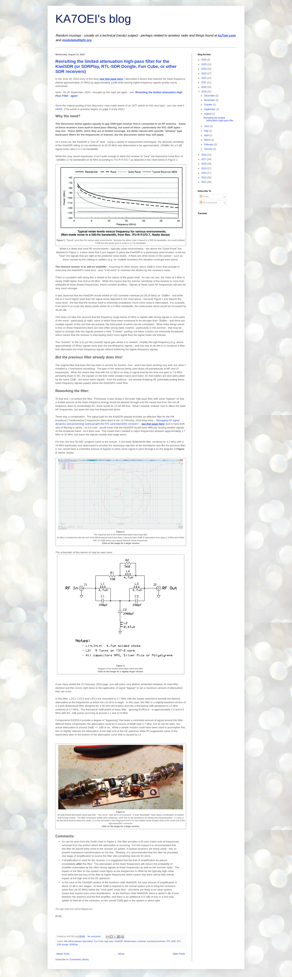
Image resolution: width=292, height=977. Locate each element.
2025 (204, 64)
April (206, 135)
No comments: (95, 936)
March (207, 139)
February (209, 144)
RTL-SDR (171, 941)
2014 (204, 173)
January (208, 149)
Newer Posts (63, 953)
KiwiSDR (119, 941)
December (210, 95)
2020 (204, 87)
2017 (204, 159)
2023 (204, 73)
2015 (204, 168)
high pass (108, 941)
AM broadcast (74, 941)
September (210, 109)
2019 (204, 91)
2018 (204, 154)
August (208, 113)
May (206, 131)
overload (142, 941)
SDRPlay (73, 944)
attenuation (87, 941)
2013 (204, 177)
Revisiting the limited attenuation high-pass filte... (219, 119)
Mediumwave (130, 941)
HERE (59, 109)
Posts (204, 196)
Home (121, 953)
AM (65, 941)
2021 (204, 82)
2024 (204, 68)
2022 (204, 78)
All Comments (208, 202)
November (210, 100)
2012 (204, 182)
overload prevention (156, 941)
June (207, 126)
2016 (204, 163)
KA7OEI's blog (93, 18)
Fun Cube (98, 941)
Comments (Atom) (79, 959)
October (208, 104)
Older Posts (179, 953)
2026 (204, 59)
